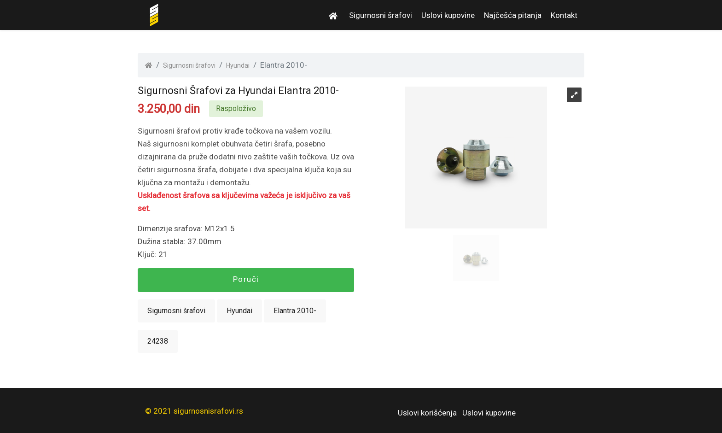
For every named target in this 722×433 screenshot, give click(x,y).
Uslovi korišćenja (427, 412)
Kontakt (564, 15)
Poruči (246, 279)
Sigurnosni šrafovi (380, 15)
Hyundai (238, 65)
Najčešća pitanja (513, 15)
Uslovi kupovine (448, 15)
